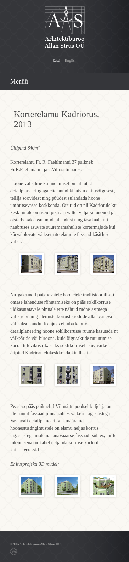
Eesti (56, 60)
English (71, 60)
